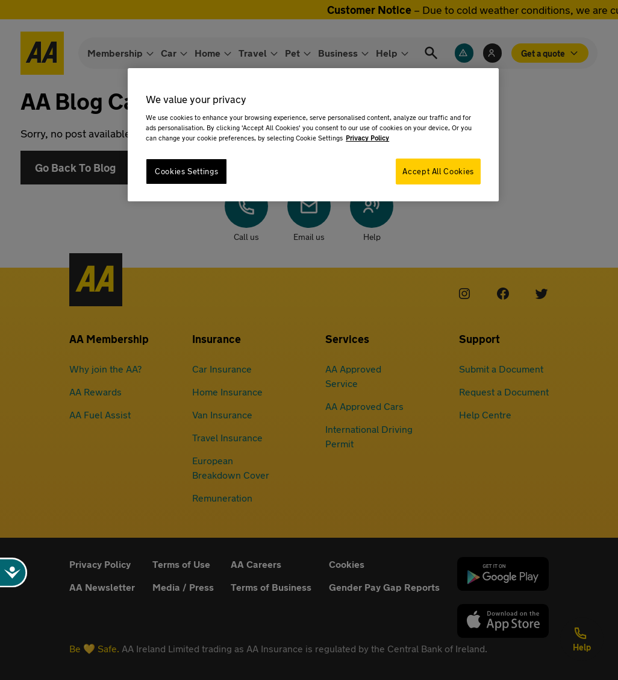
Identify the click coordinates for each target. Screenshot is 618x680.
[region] (313, 134)
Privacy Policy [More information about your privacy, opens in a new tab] (367, 138)
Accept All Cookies (437, 171)
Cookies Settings (186, 171)
